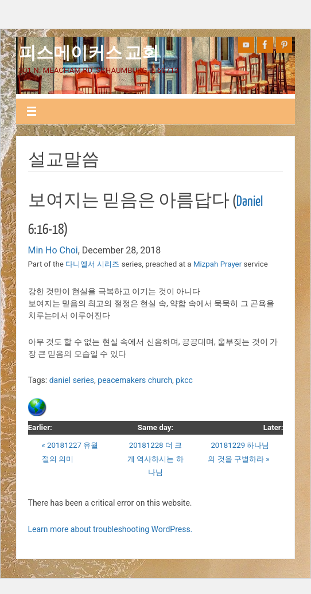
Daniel (249, 201)
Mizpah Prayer (217, 264)
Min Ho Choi (53, 250)
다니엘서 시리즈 (92, 264)
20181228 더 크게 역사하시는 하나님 (155, 459)
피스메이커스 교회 (89, 51)
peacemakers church (135, 380)
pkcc (184, 380)
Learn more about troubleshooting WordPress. (110, 529)
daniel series (71, 380)
